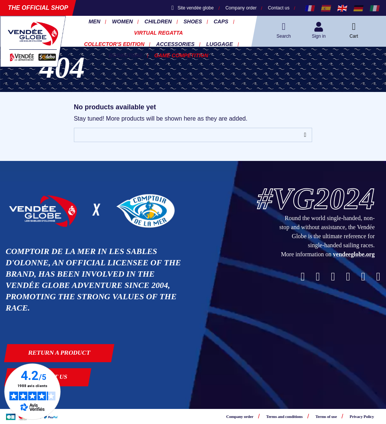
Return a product (59, 352)
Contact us (279, 8)
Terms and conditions (284, 416)
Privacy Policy (362, 416)
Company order (241, 8)
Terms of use (326, 416)
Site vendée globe (193, 8)
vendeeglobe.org (354, 254)
